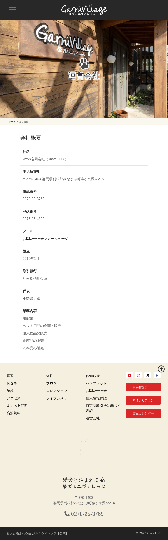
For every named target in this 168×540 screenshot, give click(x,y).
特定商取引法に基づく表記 (103, 408)
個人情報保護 (96, 398)
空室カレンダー (143, 413)
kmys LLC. (154, 533)
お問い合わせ (96, 391)
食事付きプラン (143, 387)
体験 (49, 376)
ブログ (51, 383)
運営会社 (93, 418)
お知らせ (93, 376)
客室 (10, 376)
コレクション (56, 391)
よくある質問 (17, 405)
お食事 (12, 383)
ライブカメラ (56, 398)
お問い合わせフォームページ (45, 239)
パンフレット (96, 383)
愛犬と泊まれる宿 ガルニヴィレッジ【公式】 (38, 533)
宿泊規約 (14, 413)
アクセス (14, 398)
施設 (10, 391)
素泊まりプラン (143, 400)
